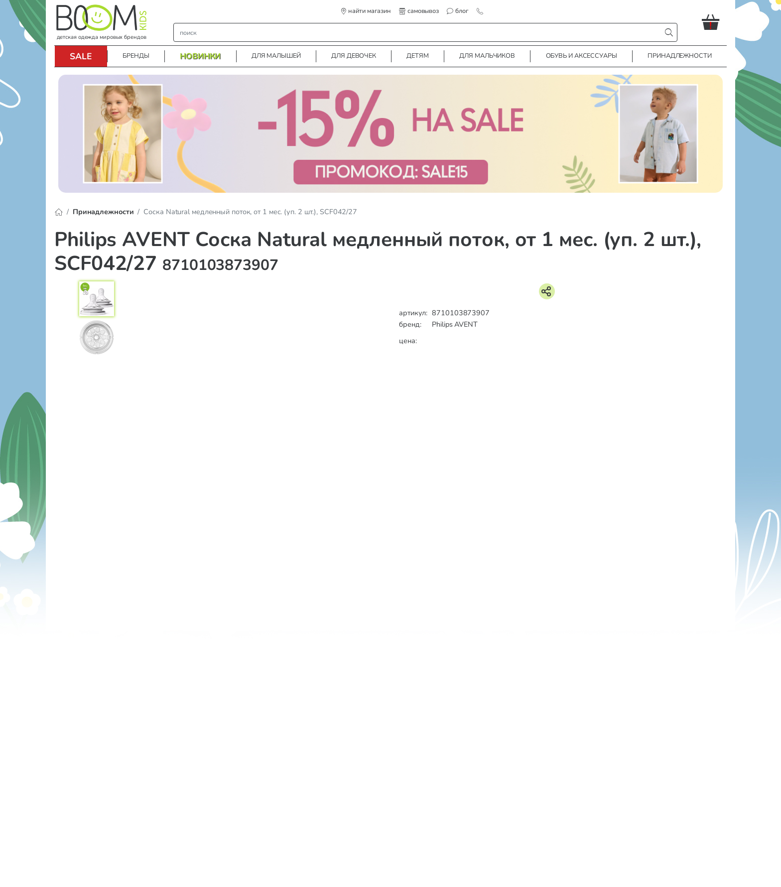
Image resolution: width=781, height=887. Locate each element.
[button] (714, 22)
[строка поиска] (419, 32)
